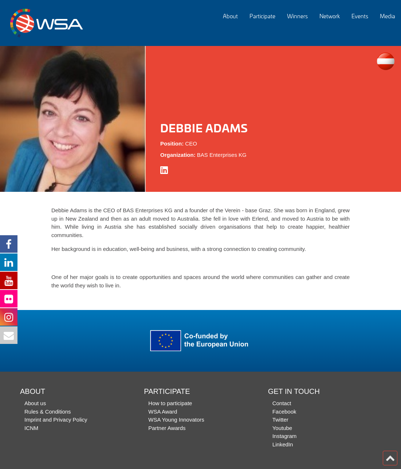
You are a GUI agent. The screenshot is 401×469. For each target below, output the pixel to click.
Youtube (282, 428)
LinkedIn (282, 444)
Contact (281, 403)
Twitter (280, 419)
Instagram (284, 436)
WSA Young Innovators (176, 419)
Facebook (284, 411)
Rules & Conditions (47, 411)
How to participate (170, 403)
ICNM (31, 428)
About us (35, 403)
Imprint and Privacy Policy (55, 419)
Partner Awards (166, 428)
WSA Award (162, 411)
